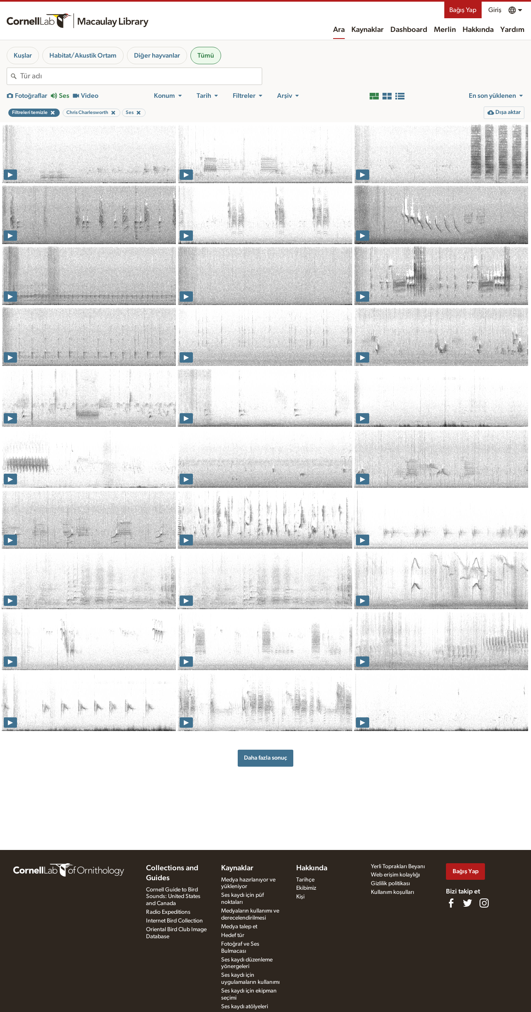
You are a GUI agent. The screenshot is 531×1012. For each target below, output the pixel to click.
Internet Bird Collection (174, 921)
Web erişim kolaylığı (395, 875)
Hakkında (478, 30)
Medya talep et (239, 927)
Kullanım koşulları (392, 892)
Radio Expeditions (168, 912)
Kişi (300, 897)
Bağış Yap (463, 10)
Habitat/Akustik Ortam (83, 55)
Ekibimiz (306, 888)
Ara (339, 30)
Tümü (205, 55)
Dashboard (408, 30)
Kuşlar (23, 55)
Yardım (512, 30)
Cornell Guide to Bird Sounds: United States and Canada (173, 897)
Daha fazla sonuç (265, 758)
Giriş (495, 10)
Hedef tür (232, 935)
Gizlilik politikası (390, 883)
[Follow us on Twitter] (468, 903)
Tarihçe (305, 880)
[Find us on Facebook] (451, 903)
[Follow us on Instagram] (484, 903)
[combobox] (141, 76)
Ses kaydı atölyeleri (244, 1007)
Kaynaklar (367, 30)
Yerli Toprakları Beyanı (398, 866)
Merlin (445, 30)
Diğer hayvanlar (157, 55)
